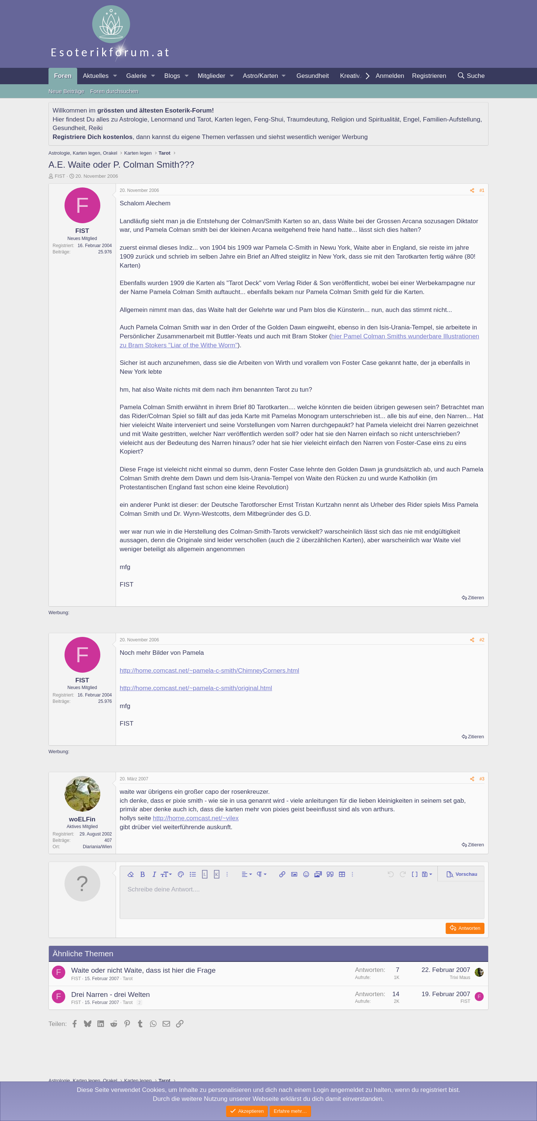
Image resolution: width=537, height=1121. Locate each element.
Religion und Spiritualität (365, 119)
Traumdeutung (307, 119)
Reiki (95, 128)
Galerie (136, 75)
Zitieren (476, 597)
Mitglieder (211, 75)
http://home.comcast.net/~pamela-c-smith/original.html (196, 688)
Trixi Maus (460, 977)
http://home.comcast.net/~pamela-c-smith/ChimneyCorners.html (209, 670)
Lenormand (167, 119)
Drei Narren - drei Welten (110, 994)
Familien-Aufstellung (451, 119)
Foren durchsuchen (114, 91)
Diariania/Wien (97, 846)
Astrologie (133, 119)
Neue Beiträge (66, 91)
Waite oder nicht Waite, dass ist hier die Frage (143, 970)
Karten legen (232, 119)
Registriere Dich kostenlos (92, 136)
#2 (482, 639)
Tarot (204, 119)
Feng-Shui (268, 119)
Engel (411, 119)
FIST (60, 176)
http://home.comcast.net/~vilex (196, 818)
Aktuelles (96, 75)
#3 (482, 778)
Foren (63, 75)
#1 (482, 190)
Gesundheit (312, 75)
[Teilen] (472, 190)
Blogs (172, 75)
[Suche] (471, 76)
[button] (114, 76)
